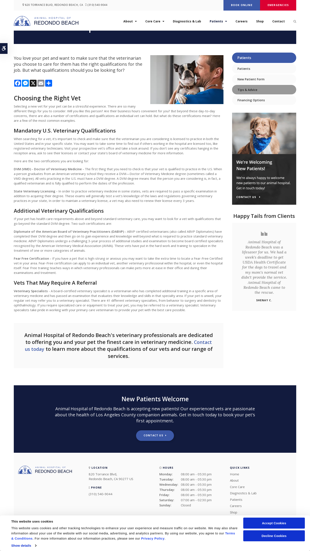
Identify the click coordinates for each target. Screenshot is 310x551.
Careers (242, 21)
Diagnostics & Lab (187, 21)
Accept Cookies (274, 523)
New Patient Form (251, 79)
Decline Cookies (274, 536)
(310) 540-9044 (99, 5)
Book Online (242, 5)
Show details (21, 545)
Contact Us (153, 435)
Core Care (152, 21)
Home (234, 474)
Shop (260, 21)
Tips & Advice (247, 90)
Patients (216, 21)
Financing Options (251, 100)
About (128, 21)
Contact (278, 21)
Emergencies (278, 5)
